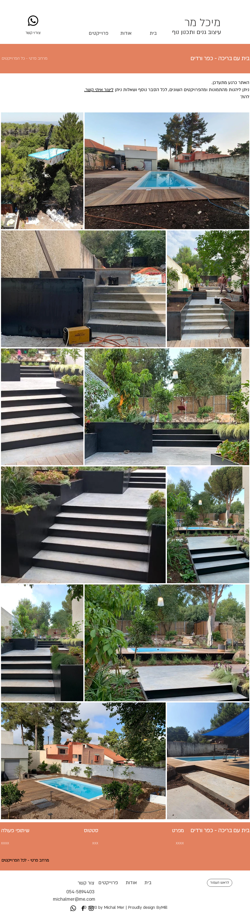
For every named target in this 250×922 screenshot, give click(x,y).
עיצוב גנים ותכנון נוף (196, 32)
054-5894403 (74, 892)
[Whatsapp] (33, 20)
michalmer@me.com (74, 899)
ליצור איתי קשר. (98, 90)
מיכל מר (202, 22)
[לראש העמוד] (219, 883)
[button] (33, 32)
